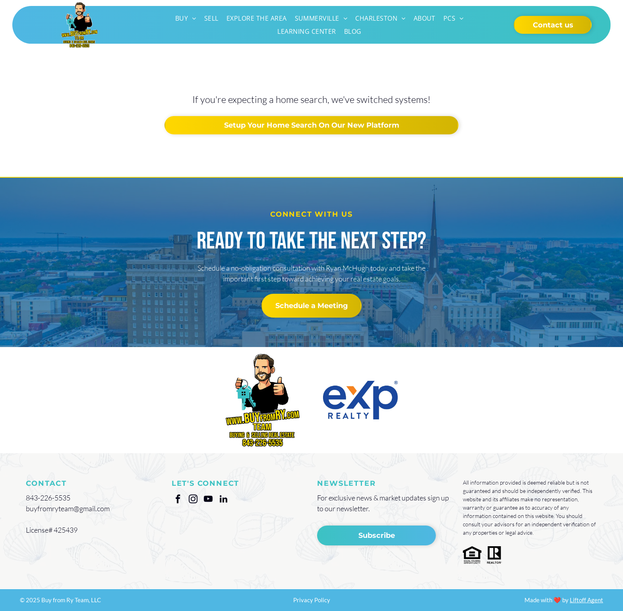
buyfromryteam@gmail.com (68, 508)
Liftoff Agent (586, 599)
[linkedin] (223, 500)
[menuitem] (185, 18)
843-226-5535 (48, 497)
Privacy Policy (311, 599)
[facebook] (178, 500)
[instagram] (193, 500)
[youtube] (208, 500)
